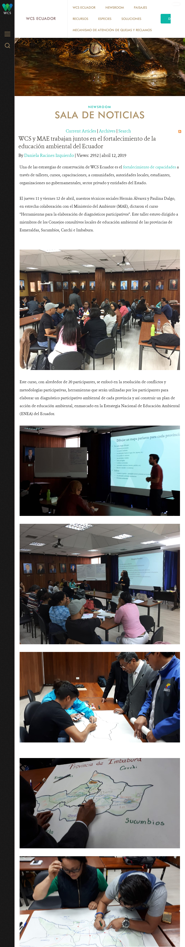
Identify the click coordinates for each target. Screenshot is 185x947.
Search (124, 131)
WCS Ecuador (41, 18)
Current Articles (81, 131)
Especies (104, 19)
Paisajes (140, 7)
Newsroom (114, 7)
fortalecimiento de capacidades (150, 167)
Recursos (80, 19)
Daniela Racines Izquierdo (49, 155)
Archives (107, 131)
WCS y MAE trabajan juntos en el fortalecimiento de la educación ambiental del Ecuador (87, 142)
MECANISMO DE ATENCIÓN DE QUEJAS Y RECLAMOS (112, 30)
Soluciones (131, 19)
